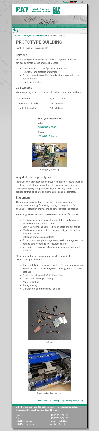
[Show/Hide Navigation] (83, 31)
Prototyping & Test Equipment (35, 36)
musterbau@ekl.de (47, 126)
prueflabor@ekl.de (58, 424)
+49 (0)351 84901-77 (59, 418)
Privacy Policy (77, 401)
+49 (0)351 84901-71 (48, 135)
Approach (47, 401)
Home (17, 36)
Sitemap (56, 401)
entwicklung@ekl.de (59, 421)
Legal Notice (66, 401)
